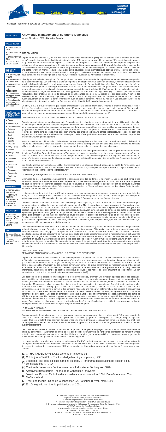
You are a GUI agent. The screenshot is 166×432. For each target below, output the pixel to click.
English (11, 138)
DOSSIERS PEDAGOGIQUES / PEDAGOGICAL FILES (13, 217)
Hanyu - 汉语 (13, 147)
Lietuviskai (12, 158)
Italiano (11, 150)
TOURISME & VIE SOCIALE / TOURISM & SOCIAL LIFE (12, 202)
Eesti (10, 135)
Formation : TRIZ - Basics (84, 414)
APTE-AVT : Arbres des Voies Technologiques (83, 406)
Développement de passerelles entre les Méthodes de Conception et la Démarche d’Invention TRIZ (83, 404)
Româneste (12, 173)
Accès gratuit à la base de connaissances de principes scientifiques (84, 408)
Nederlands (12, 164)
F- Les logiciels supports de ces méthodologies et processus (13, 103)
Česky (10, 120)
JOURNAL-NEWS (12, 36)
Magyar (11, 161)
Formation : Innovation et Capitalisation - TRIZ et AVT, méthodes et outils (84, 402)
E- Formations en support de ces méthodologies (13, 96)
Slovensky (12, 181)
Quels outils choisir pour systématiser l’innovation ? (83, 398)
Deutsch (11, 132)
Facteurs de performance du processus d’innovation (83, 400)
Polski (10, 167)
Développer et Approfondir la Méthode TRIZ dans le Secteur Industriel (84, 395)
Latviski (11, 155)
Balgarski (11, 129)
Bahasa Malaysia (14, 126)
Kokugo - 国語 (13, 153)
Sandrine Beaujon (55, 38)
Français (11, 144)
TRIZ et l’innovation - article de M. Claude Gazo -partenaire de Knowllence (84, 412)
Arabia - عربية (13, 123)
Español (11, 141)
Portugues (12, 170)
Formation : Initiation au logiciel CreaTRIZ (84, 410)
